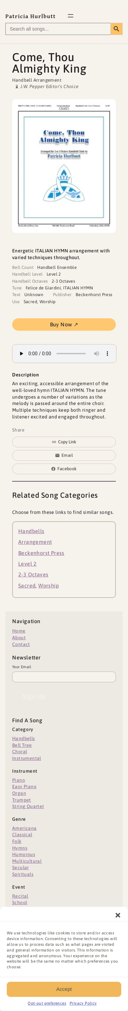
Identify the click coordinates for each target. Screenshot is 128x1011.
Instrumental (26, 758)
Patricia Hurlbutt (30, 16)
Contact (21, 644)
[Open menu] (71, 16)
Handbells (31, 531)
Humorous (23, 854)
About (19, 637)
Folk (17, 841)
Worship (48, 585)
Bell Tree (22, 745)
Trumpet (21, 800)
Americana (24, 828)
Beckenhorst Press (41, 553)
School (19, 902)
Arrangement (35, 542)
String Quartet (28, 806)
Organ (19, 793)
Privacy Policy (83, 1007)
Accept (64, 993)
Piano (18, 780)
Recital (20, 896)
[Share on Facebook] (64, 468)
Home (19, 631)
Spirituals (22, 874)
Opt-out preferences (47, 1007)
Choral (19, 751)
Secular (20, 867)
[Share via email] (64, 455)
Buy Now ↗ (64, 324)
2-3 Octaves (33, 574)
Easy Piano (24, 786)
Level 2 (27, 564)
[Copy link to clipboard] (64, 442)
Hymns (19, 848)
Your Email (21, 666)
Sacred (26, 585)
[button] (117, 919)
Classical (22, 834)
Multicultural (27, 861)
